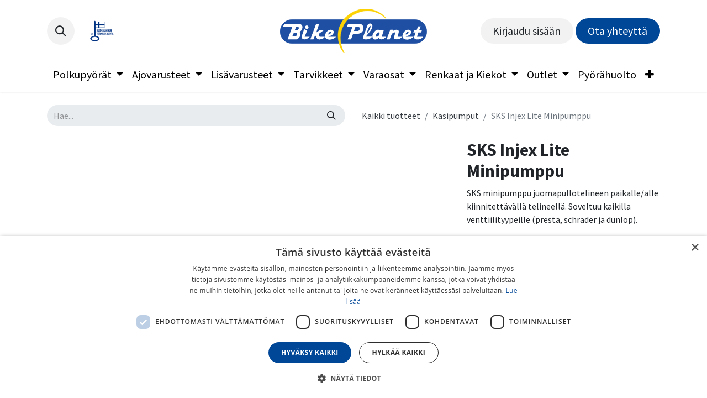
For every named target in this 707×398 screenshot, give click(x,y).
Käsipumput (455, 115)
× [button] (694, 248)
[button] (61, 31)
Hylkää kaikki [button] (398, 352)
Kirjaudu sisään (527, 31)
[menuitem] (88, 74)
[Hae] (331, 115)
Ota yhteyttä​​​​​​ (617, 31)
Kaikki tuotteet (391, 115)
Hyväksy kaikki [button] (310, 352)
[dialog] (353, 317)
